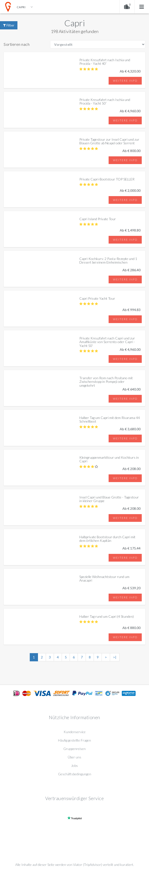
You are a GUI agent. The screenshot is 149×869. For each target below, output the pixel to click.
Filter (8, 25)
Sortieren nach (17, 44)
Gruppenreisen (74, 749)
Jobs (74, 765)
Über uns (74, 757)
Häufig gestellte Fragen (74, 740)
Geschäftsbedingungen (74, 774)
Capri (74, 23)
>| (114, 657)
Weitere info (125, 80)
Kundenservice (75, 732)
